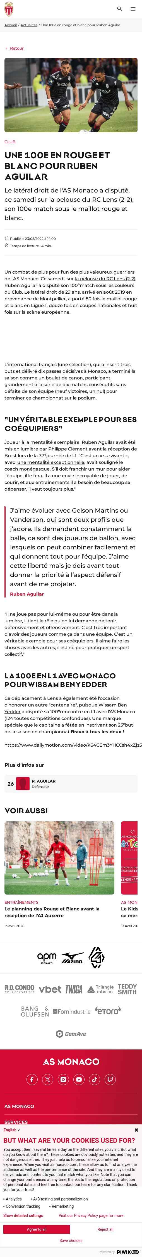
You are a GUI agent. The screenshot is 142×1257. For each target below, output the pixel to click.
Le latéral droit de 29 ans (52, 292)
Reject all (106, 1229)
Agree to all (36, 1229)
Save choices (71, 1240)
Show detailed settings (23, 1215)
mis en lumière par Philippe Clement (46, 449)
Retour (14, 48)
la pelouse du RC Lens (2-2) (105, 278)
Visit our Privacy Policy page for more (91, 1215)
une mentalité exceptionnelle (50, 462)
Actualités (29, 25)
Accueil (10, 25)
